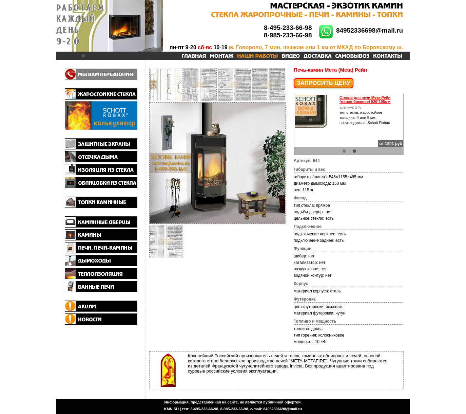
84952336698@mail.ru (369, 30)
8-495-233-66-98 (288, 27)
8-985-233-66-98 (288, 35)
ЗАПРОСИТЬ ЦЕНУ (323, 83)
